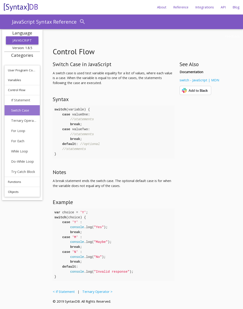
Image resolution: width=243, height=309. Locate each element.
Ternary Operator (23, 120)
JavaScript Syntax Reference (44, 21)
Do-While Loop (22, 161)
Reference (180, 7)
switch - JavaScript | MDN (199, 80)
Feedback (232, 36)
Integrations (204, 7)
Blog (236, 7)
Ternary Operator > (96, 291)
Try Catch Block (23, 171)
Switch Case (20, 110)
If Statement (20, 100)
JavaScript (22, 40)
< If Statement (65, 291)
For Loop (18, 131)
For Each (17, 141)
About (161, 7)
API (223, 7)
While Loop (19, 151)
